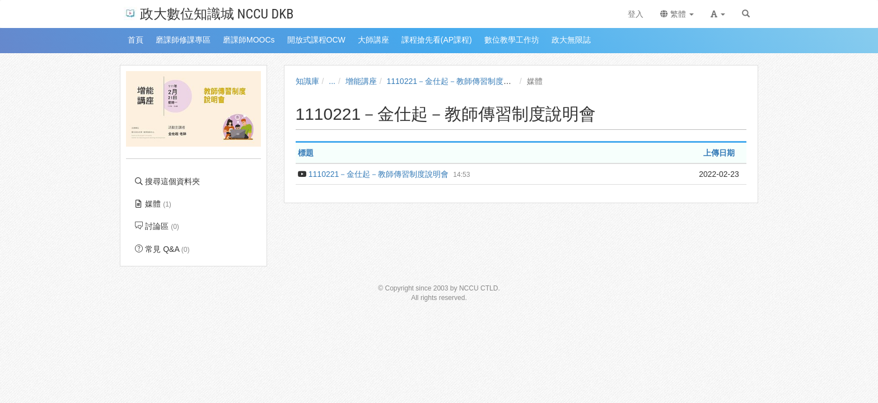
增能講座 (361, 81)
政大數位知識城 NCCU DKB (208, 13)
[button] (718, 14)
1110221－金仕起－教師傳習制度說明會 (457, 81)
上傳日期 (719, 152)
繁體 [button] (677, 14)
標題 (306, 152)
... (332, 81)
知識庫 (307, 81)
